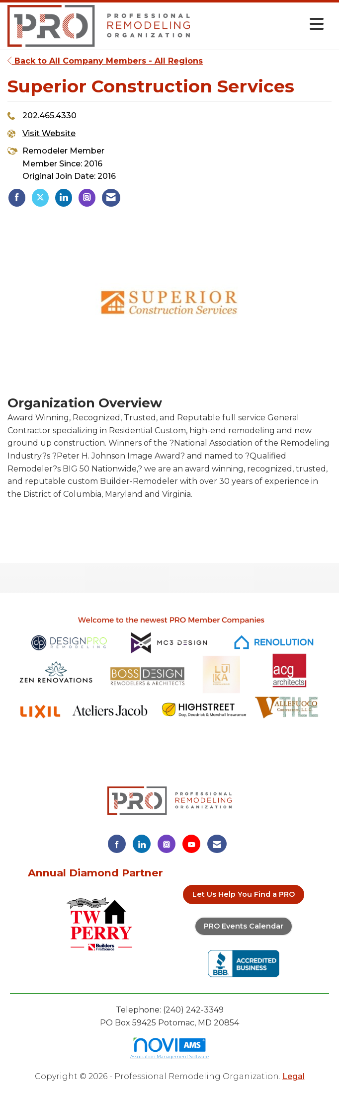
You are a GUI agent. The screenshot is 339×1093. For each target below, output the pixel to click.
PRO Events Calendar (243, 926)
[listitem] (16, 198)
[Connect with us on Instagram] (166, 844)
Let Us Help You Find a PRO (243, 894)
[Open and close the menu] (259, 24)
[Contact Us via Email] (217, 844)
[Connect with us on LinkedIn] (142, 844)
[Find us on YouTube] (191, 844)
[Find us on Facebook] (117, 844)
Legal (293, 1076)
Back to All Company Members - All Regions (105, 61)
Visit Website (49, 133)
